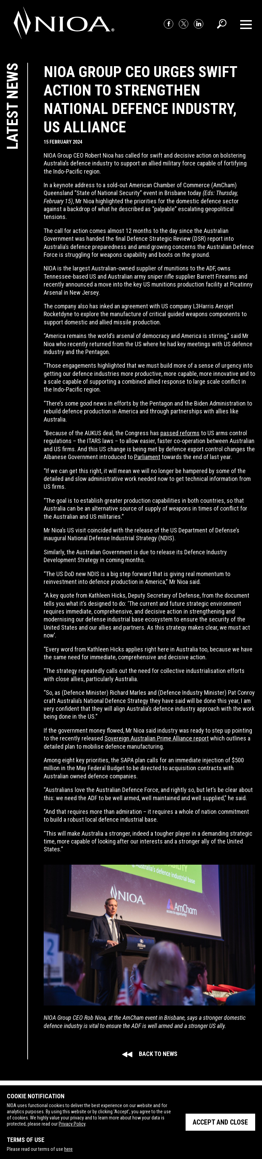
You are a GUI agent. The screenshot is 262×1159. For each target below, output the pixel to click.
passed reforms (180, 433)
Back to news (149, 1053)
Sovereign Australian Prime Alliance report (156, 738)
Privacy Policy (72, 1124)
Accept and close (220, 1122)
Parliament (147, 456)
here (68, 1149)
